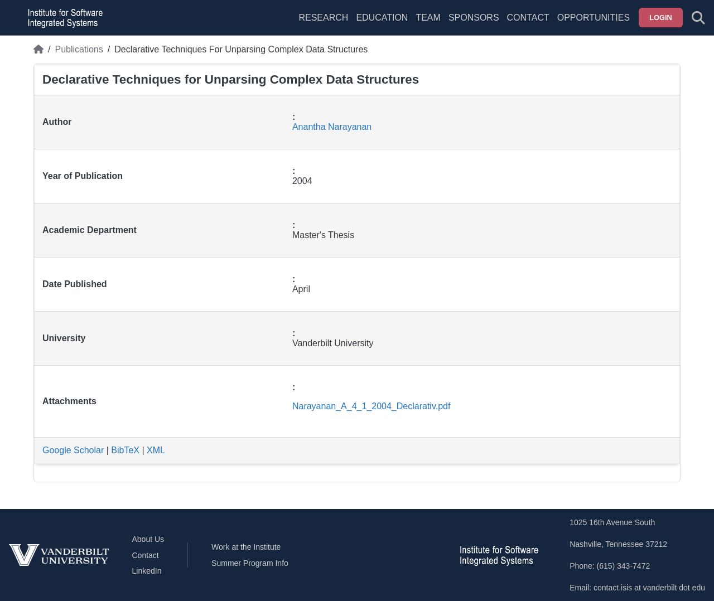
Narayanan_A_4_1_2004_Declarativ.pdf (371, 406)
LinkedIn (147, 570)
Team (428, 17)
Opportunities (593, 17)
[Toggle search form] (698, 18)
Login (660, 17)
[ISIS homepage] (62, 18)
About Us (148, 539)
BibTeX (125, 450)
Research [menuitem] (323, 17)
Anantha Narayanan (332, 127)
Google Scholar (73, 450)
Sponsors (473, 17)
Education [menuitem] (382, 17)
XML (156, 450)
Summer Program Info (249, 563)
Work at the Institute (246, 546)
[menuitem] (428, 24)
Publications (79, 49)
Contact (528, 17)
